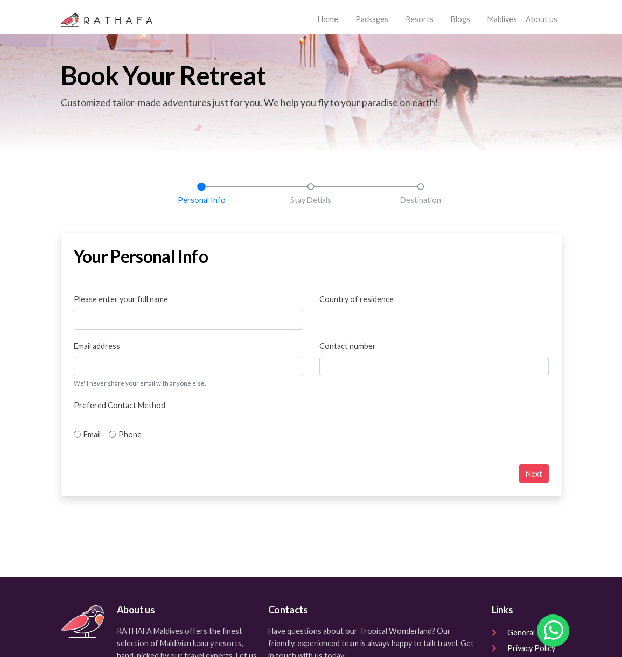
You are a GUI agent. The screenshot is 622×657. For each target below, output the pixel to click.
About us (541, 19)
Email (92, 434)
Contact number (347, 346)
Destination (420, 200)
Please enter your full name (121, 299)
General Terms (525, 632)
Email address (97, 346)
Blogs (460, 19)
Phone (130, 434)
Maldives (502, 19)
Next (534, 473)
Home (330, 18)
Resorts (420, 19)
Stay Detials (310, 200)
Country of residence (356, 299)
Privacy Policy (523, 648)
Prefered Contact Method (119, 405)
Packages (371, 19)
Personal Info (202, 200)
